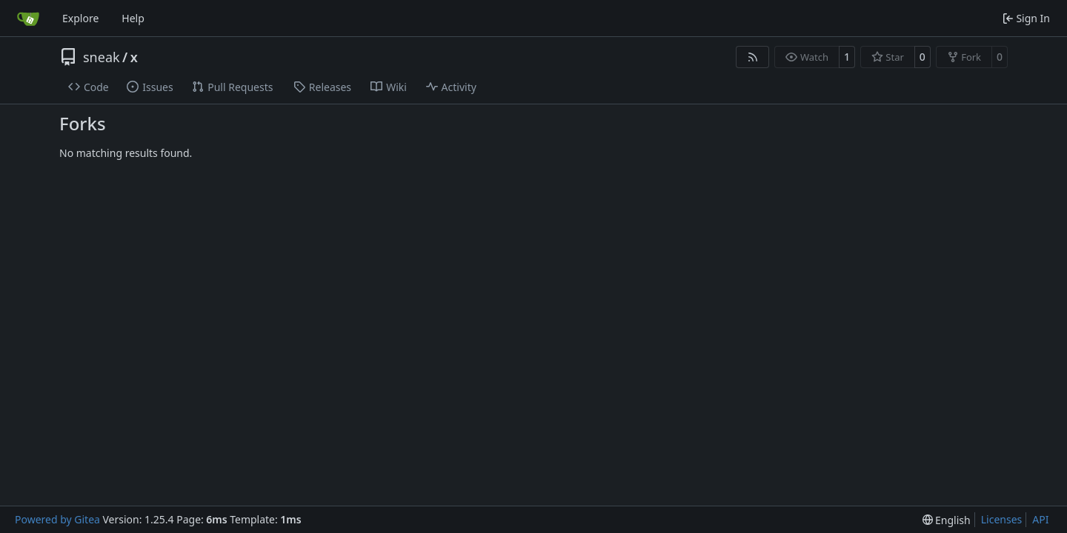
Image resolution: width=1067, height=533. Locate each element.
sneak (101, 57)
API (1040, 519)
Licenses (1002, 519)
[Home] (28, 18)
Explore (80, 18)
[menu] (947, 520)
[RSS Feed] (753, 57)
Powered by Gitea (57, 519)
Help (133, 18)
